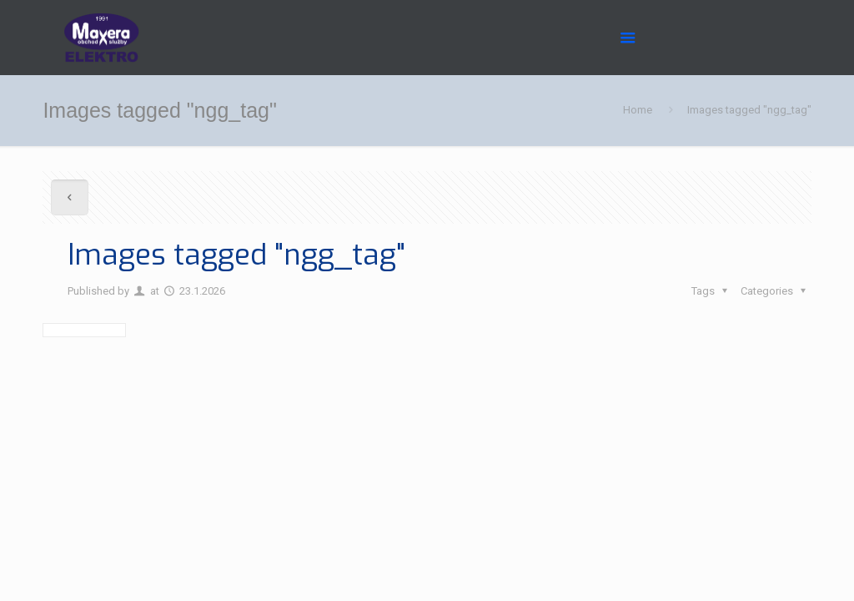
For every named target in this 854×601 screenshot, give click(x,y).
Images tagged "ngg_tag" (749, 110)
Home (637, 110)
